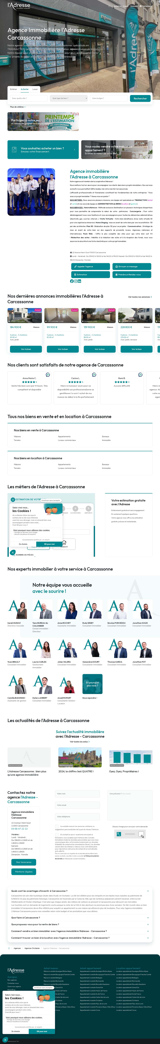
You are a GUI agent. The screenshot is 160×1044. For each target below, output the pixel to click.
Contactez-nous (13, 983)
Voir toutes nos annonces (140, 297)
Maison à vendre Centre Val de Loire (56, 997)
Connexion (146, 6)
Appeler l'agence (83, 266)
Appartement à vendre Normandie (92, 981)
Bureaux (105, 436)
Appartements (64, 436)
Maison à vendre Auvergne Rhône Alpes (58, 971)
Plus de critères (18, 107)
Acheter (117, 6)
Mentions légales (23, 871)
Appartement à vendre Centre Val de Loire (94, 997)
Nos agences (12, 980)
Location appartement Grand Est (127, 988)
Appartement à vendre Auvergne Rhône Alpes (96, 971)
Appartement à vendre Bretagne (91, 978)
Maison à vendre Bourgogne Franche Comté (59, 975)
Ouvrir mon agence (14, 987)
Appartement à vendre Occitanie (91, 1000)
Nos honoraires (23, 862)
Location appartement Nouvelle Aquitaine (131, 984)
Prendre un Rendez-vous (128, 274)
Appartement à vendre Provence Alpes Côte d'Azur (97, 1007)
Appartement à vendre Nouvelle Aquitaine (94, 984)
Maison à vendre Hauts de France (55, 991)
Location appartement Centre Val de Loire (130, 997)
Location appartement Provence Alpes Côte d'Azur (134, 1007)
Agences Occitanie (32, 948)
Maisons (17, 436)
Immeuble (106, 440)
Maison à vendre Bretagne (53, 978)
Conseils (134, 6)
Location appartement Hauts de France (130, 991)
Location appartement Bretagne (127, 978)
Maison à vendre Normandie (54, 981)
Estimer (13, 89)
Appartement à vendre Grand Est (91, 988)
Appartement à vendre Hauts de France (93, 991)
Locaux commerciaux (67, 440)
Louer (125, 6)
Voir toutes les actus (80, 741)
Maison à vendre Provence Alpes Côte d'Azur (59, 1007)
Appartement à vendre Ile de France (92, 994)
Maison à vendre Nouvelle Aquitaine (56, 984)
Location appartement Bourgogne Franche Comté (133, 975)
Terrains (17, 440)
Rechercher (140, 98)
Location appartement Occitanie (127, 1000)
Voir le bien (26, 349)
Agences (17, 948)
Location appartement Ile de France (128, 994)
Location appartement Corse (126, 1010)
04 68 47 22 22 (19, 828)
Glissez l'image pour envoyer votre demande (130, 826)
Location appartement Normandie (128, 981)
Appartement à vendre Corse (90, 1010)
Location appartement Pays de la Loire (129, 1004)
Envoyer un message (126, 266)
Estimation (80, 274)
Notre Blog (11, 990)
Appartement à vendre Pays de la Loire (93, 1004)
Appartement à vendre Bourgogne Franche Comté (97, 975)
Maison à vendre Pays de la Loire (55, 1004)
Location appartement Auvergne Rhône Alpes (132, 971)
